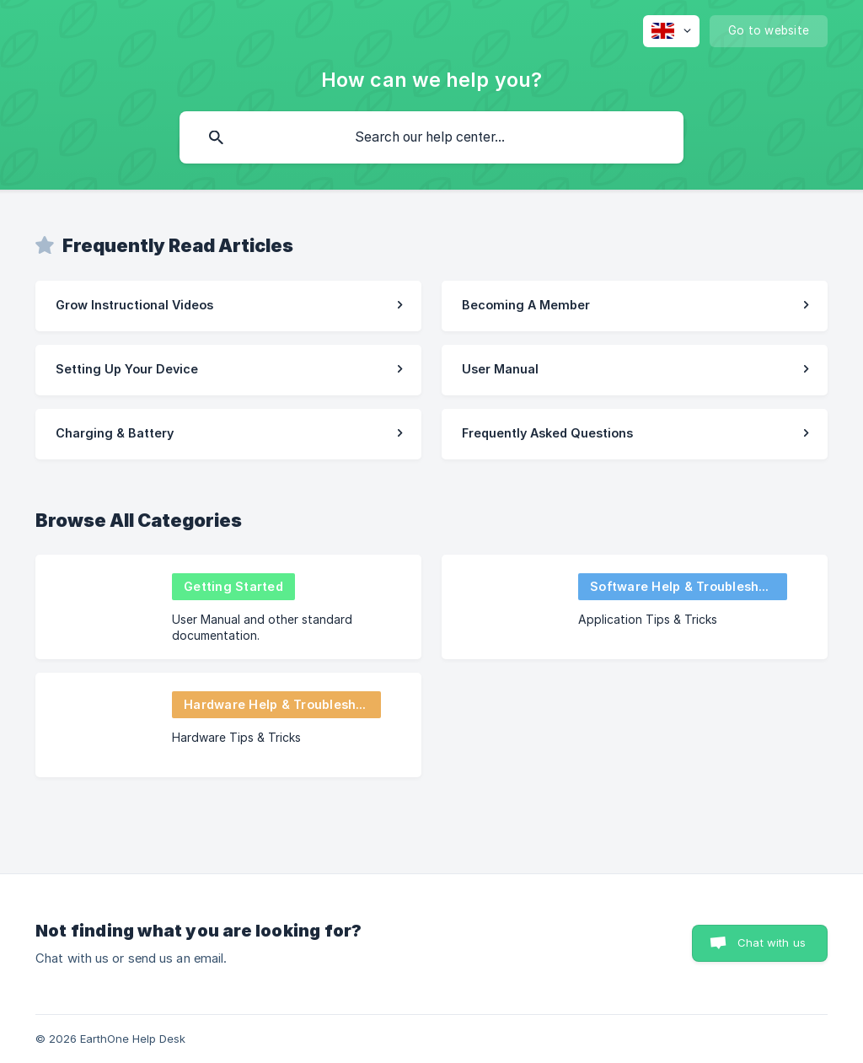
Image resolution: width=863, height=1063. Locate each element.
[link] (228, 306)
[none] (671, 31)
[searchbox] (431, 137)
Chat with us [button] (771, 942)
